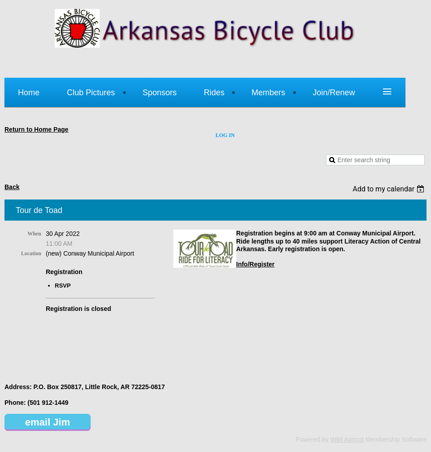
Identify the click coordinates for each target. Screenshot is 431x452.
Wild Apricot (347, 439)
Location (31, 253)
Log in (225, 135)
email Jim (47, 422)
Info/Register (255, 264)
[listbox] (389, 189)
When (34, 233)
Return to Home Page (36, 129)
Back (11, 187)
